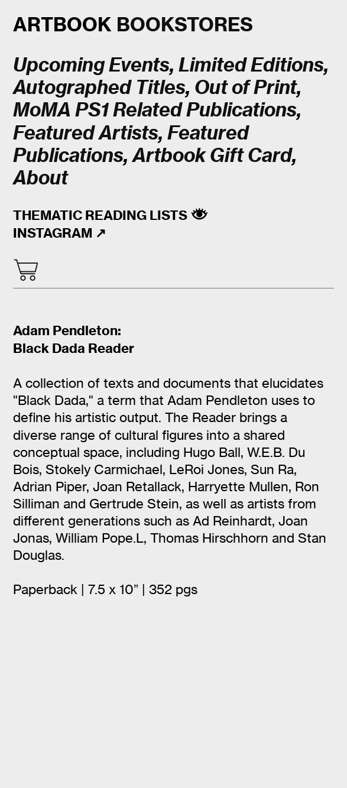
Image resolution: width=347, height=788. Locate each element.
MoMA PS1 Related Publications (155, 109)
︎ (26, 270)
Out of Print (245, 87)
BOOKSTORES (133, 24)
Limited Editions (251, 64)
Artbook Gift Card (212, 155)
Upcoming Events (91, 64)
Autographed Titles (99, 87)
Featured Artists (85, 132)
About (40, 177)
